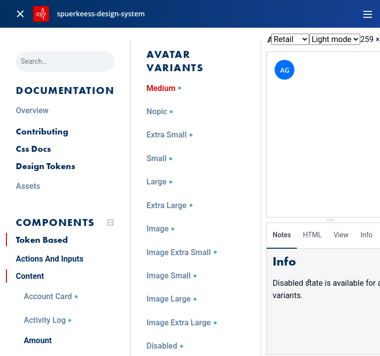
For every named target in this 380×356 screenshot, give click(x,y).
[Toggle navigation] (368, 13)
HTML (312, 235)
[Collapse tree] (110, 222)
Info (366, 235)
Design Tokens (45, 166)
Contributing (42, 131)
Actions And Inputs (50, 259)
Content (30, 276)
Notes (282, 235)
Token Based (42, 239)
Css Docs (33, 148)
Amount (38, 340)
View (340, 235)
